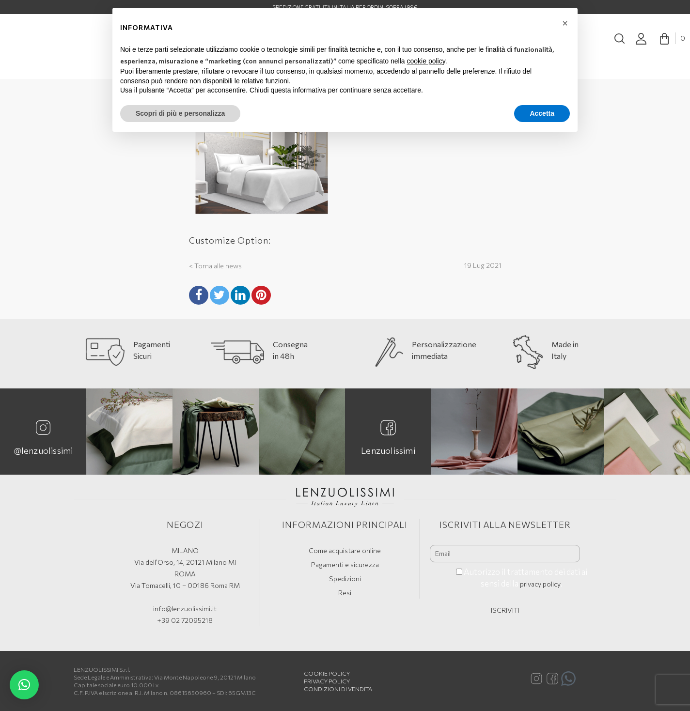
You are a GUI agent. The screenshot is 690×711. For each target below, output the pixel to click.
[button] (24, 684)
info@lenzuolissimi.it (185, 608)
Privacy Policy (327, 681)
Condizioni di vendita (338, 688)
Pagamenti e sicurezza (345, 564)
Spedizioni (345, 578)
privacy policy (540, 584)
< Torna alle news (215, 266)
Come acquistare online (345, 550)
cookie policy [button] (426, 61)
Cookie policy (327, 673)
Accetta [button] (542, 113)
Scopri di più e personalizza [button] (180, 113)
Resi (344, 592)
